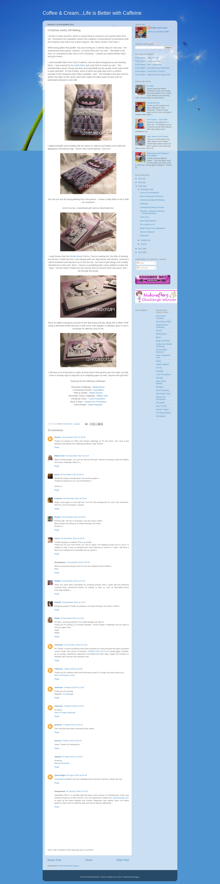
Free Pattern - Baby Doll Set (147, 58)
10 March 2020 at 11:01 (74, 706)
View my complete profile (158, 32)
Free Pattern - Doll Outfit (157, 120)
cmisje (118, 877)
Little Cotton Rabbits (161, 382)
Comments (142, 268)
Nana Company (162, 390)
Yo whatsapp (68, 694)
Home (88, 860)
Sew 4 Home (161, 406)
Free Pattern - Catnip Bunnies (147, 61)
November (145, 189)
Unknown (58, 645)
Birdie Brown (76, 256)
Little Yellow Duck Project (157, 136)
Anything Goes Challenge (162, 326)
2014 (140, 179)
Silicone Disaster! (147, 232)
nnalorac (58, 498)
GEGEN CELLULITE (97, 651)
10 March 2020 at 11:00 (74, 687)
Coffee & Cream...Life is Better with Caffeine (92, 13)
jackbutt (58, 725)
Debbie (57, 581)
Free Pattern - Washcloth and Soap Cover (152, 75)
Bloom (158, 337)
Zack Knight (59, 775)
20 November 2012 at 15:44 (72, 538)
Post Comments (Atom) (69, 866)
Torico (57, 538)
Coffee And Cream (159, 28)
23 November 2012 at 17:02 (72, 618)
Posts (140, 263)
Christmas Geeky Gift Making (152, 200)
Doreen (57, 517)
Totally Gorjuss (96, 393)
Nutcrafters (99, 390)
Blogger (136, 877)
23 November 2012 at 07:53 (73, 581)
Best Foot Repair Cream (64, 675)
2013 (140, 182)
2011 (140, 249)
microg (57, 741)
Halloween (144, 235)
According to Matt (163, 321)
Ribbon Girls (102, 396)
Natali (57, 618)
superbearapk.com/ (121, 798)
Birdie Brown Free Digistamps (152, 228)
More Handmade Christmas (151, 196)
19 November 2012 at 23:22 (77, 456)
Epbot (158, 361)
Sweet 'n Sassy (162, 409)
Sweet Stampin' (95, 405)
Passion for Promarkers (95, 402)
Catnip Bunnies (153, 103)
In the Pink (144, 217)
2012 (140, 186)
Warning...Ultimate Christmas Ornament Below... (152, 212)
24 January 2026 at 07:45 (77, 791)
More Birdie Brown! (148, 221)
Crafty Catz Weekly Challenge (164, 345)
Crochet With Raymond (161, 351)
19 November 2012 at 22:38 (73, 437)
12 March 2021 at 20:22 (72, 741)
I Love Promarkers (96, 399)
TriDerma (58, 669)
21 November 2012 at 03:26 (78, 562)
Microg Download (61, 763)
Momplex (160, 387)
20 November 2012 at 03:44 (75, 498)
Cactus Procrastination (149, 193)
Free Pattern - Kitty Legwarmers (148, 64)
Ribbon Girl (59, 456)
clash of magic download (64, 712)
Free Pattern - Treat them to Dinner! (150, 71)
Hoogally (159, 371)
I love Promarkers (163, 374)
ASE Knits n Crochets (161, 317)
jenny (56, 474)
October (144, 240)
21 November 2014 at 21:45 (75, 645)
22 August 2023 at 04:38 (76, 775)
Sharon (57, 437)
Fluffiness (144, 204)
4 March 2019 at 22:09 (73, 669)
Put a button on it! (147, 224)
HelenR (57, 602)
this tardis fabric (78, 65)
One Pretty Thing (163, 394)
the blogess (161, 416)
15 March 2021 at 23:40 (72, 757)
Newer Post (54, 860)
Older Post (122, 860)
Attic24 (159, 330)
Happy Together (162, 364)
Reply (56, 447)
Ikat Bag (159, 378)
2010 (140, 252)
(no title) (150, 86)
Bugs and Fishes (163, 341)
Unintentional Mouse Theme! (152, 207)
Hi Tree (159, 368)
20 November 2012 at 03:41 (72, 474)
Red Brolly (160, 403)
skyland (57, 757)
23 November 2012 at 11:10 (73, 602)
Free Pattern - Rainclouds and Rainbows (152, 68)
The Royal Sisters (163, 413)
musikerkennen (60, 779)
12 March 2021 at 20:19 (73, 725)
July (142, 244)
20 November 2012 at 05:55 (73, 517)
